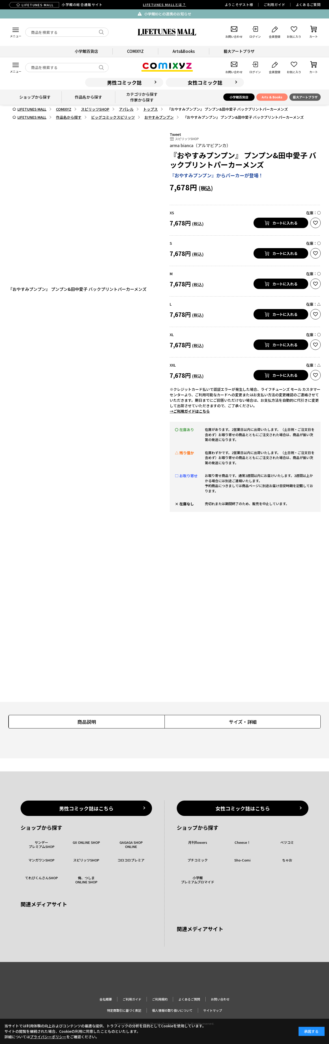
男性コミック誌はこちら (86, 808)
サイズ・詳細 (243, 721)
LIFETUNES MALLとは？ (164, 4)
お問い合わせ (220, 999)
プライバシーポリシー (48, 1036)
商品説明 (86, 721)
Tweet (175, 134)
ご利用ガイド (274, 4)
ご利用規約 (160, 999)
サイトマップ (212, 1010)
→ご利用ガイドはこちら (190, 411)
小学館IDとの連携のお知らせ (167, 13)
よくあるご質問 (308, 4)
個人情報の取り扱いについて (172, 1010)
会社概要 (105, 999)
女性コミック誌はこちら (243, 808)
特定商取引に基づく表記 (124, 1010)
